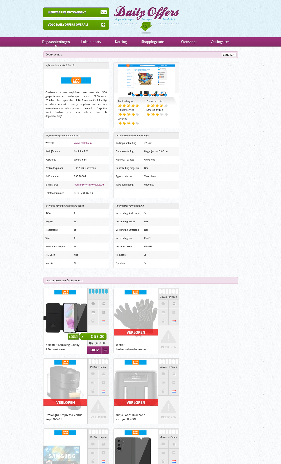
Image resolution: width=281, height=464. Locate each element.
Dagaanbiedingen (140, 18)
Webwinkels (194, 439)
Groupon (166, 414)
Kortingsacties (194, 417)
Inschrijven (70, 438)
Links (112, 453)
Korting (121, 42)
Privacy (161, 453)
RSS (217, 453)
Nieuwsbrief (179, 453)
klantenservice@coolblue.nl (223, 114)
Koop (88, 280)
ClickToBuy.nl (117, 418)
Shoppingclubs (152, 42)
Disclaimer (144, 453)
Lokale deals (91, 42)
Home (65, 453)
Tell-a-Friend (200, 453)
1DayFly (154, 414)
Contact (126, 453)
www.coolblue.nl (218, 72)
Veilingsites (220, 42)
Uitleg (79, 453)
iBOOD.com (140, 414)
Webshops (189, 42)
